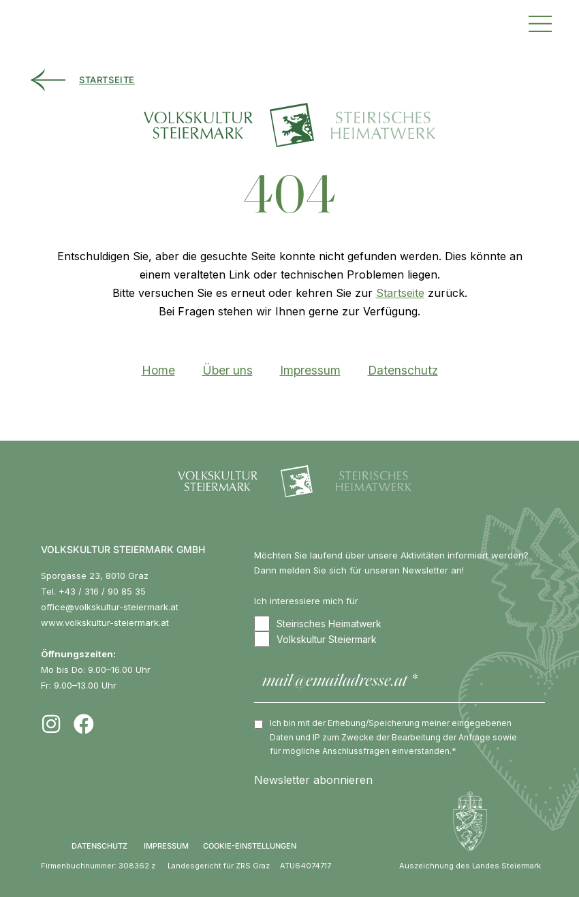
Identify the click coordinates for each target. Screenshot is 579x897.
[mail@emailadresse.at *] (399, 682)
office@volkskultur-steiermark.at (109, 606)
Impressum (310, 370)
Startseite (400, 293)
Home (158, 370)
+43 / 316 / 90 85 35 (102, 591)
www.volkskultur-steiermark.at (105, 622)
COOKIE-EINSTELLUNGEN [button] (249, 846)
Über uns (227, 370)
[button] (540, 22)
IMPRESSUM (166, 846)
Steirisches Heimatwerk (317, 623)
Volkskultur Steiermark (315, 639)
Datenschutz (403, 370)
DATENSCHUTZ (99, 846)
